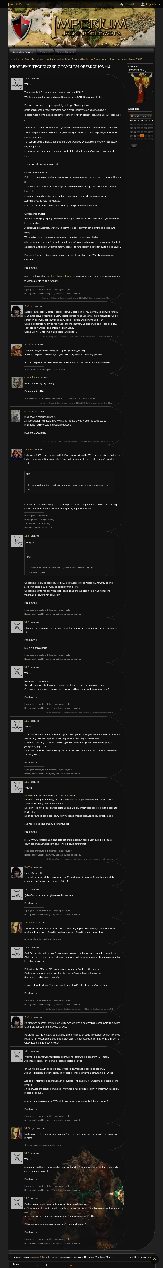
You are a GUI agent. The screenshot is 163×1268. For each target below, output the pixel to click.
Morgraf (28, 449)
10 (146, 129)
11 (149, 129)
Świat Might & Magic (23, 52)
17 (146, 132)
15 (139, 132)
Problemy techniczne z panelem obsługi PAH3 (118, 59)
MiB (26, 78)
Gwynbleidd (30, 377)
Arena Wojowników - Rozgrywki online (70, 59)
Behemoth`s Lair (21, 27)
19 (153, 132)
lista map (69, 795)
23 (142, 136)
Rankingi (29, 795)
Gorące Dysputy (65, 52)
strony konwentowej (60, 276)
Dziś (134, 146)
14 (135, 132)
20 (131, 136)
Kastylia (28, 344)
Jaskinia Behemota (40, 1257)
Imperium (89, 27)
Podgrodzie (45, 52)
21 (135, 136)
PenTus (28, 305)
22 (139, 136)
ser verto (29, 411)
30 (135, 125)
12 (153, 129)
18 (149, 132)
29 (131, 125)
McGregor (29, 922)
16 (142, 132)
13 (131, 132)
